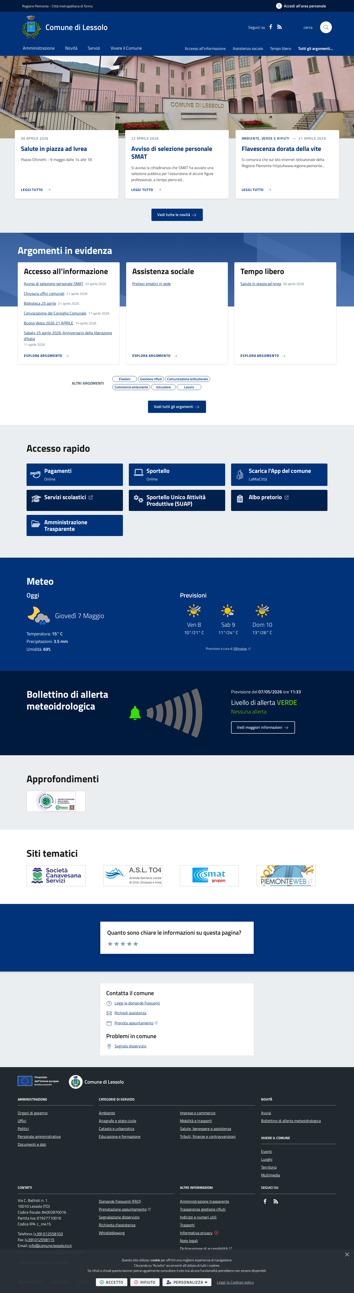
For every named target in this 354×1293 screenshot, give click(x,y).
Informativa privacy (196, 1233)
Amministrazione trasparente (204, 1201)
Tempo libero (280, 48)
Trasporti (187, 1225)
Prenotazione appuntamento (125, 1208)
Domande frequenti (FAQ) (120, 1201)
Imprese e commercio (197, 1113)
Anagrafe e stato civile (117, 1121)
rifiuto (147, 1282)
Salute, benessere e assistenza (205, 1129)
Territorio (269, 1167)
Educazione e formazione (119, 1136)
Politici (23, 1129)
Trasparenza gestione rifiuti (203, 1209)
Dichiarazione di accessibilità (206, 1248)
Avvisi (266, 1113)
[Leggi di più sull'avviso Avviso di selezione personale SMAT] (147, 188)
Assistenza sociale (248, 48)
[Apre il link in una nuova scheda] (56, 875)
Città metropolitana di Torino (72, 6)
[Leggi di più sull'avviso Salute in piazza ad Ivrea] (37, 188)
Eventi (266, 1151)
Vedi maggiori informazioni (263, 727)
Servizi (94, 48)
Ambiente (107, 1113)
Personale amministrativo (39, 1136)
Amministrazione (39, 48)
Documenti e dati (32, 1144)
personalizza (188, 1282)
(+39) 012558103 (48, 1234)
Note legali (189, 1241)
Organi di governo (32, 1113)
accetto (113, 1282)
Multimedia (270, 1175)
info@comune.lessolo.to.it (50, 1246)
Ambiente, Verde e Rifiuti (266, 138)
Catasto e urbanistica (116, 1129)
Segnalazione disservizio (119, 1217)
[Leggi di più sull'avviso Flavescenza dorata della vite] (258, 188)
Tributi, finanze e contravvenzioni (208, 1136)
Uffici (22, 1121)
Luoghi (266, 1159)
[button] (326, 27)
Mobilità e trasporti (196, 1121)
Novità (71, 48)
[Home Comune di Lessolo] (65, 27)
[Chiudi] (347, 1254)
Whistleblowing (112, 1233)
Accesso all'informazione (205, 48)
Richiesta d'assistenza (117, 1225)
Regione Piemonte (35, 6)
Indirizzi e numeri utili (198, 1217)
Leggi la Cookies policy (235, 1282)
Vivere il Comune (126, 48)
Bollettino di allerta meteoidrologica (291, 1121)
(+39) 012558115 (39, 1240)
